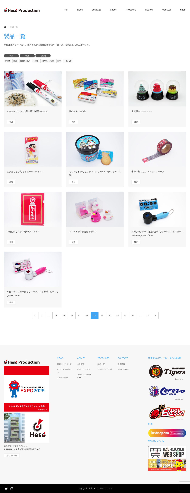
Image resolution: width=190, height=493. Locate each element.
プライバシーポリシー (84, 376)
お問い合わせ (123, 369)
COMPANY (96, 10)
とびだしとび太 (47, 61)
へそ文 (35, 61)
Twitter (6, 488)
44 (102, 315)
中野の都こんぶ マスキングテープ (147, 171)
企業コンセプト (83, 369)
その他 (43, 56)
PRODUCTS (131, 10)
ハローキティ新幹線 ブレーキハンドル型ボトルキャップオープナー (33, 294)
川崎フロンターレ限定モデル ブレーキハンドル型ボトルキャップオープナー (157, 233)
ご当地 (7, 61)
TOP (66, 10)
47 (125, 315)
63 (148, 315)
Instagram (11, 488)
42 (87, 315)
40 (72, 315)
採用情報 (121, 364)
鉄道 (15, 61)
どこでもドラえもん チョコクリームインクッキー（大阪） (95, 173)
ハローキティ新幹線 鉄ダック (83, 231)
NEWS (80, 10)
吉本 (59, 61)
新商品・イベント (64, 364)
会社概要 (81, 364)
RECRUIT (149, 10)
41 (79, 315)
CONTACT (166, 10)
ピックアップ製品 (104, 369)
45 (110, 315)
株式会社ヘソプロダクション (100, 488)
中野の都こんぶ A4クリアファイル (23, 231)
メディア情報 (62, 377)
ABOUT (113, 10)
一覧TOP (67, 61)
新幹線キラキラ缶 (77, 111)
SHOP (182, 10)
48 (133, 315)
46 (118, 315)
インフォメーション (64, 370)
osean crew (24, 61)
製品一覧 (101, 364)
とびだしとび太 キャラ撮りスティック (25, 171)
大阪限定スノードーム (142, 111)
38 (56, 315)
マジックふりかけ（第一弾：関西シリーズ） (28, 111)
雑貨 (11, 56)
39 (64, 315)
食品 (27, 56)
